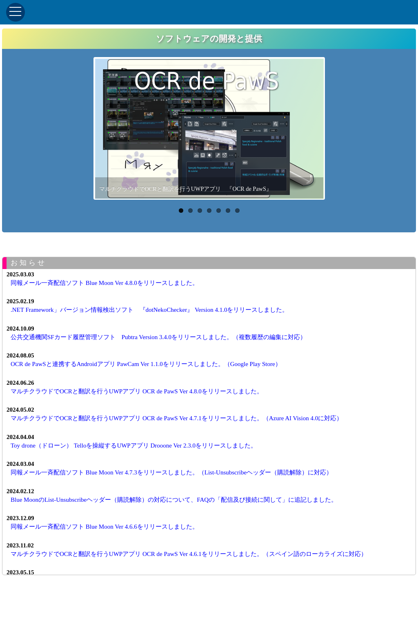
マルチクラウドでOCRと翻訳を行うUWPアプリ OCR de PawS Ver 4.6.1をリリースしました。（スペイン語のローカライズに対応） (189, 554)
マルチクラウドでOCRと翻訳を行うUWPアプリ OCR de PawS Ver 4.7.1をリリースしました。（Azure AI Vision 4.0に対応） (176, 418)
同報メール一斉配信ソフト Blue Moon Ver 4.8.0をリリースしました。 (104, 283)
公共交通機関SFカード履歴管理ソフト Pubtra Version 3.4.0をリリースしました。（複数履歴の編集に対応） (158, 337)
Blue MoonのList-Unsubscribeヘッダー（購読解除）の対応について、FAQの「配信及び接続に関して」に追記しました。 (174, 499)
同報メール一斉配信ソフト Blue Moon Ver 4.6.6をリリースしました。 (104, 526)
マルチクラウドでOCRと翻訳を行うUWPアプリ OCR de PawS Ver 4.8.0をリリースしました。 (137, 391)
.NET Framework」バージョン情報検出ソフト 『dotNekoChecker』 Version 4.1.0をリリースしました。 (150, 310)
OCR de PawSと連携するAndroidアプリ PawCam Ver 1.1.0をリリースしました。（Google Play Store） (146, 364)
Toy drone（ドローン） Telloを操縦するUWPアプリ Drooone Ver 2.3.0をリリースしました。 (134, 445)
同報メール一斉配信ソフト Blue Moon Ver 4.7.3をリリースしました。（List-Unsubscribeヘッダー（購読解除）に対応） (171, 472)
